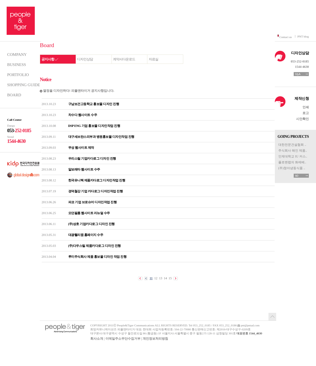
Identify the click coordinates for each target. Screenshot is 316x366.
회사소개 (96, 338)
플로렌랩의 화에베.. (292, 162)
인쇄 (305, 107)
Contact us (285, 37)
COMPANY (17, 54)
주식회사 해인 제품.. (292, 150)
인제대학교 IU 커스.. (292, 156)
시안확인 (302, 119)
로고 (305, 113)
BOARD (14, 95)
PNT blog (303, 36)
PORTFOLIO (18, 75)
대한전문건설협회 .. (292, 145)
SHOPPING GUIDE (23, 85)
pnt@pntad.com (250, 325)
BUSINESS (16, 65)
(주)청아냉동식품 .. (291, 168)
